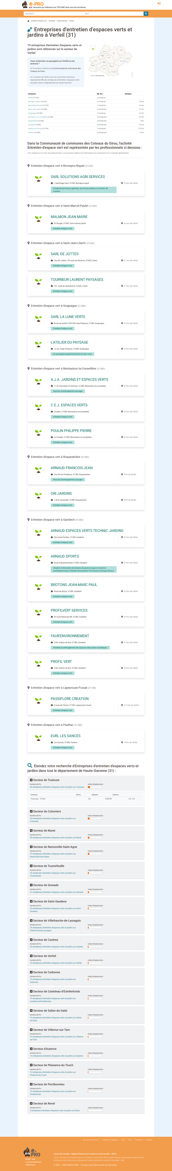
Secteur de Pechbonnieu (47, 1084)
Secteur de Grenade (44, 885)
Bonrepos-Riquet (34, 102)
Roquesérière (33, 121)
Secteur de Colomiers (45, 811)
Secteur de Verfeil (43, 956)
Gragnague (32, 113)
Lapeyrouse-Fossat (35, 129)
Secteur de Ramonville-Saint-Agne (53, 847)
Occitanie (52, 21)
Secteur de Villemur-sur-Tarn (50, 1029)
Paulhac (31, 132)
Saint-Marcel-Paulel (35, 105)
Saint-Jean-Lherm (34, 109)
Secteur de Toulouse (44, 780)
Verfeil (30, 98)
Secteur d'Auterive (43, 1049)
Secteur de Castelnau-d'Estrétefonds (55, 991)
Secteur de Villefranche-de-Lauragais (55, 920)
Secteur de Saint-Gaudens (48, 901)
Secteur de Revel (42, 1103)
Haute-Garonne (62, 21)
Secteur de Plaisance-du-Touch (51, 1065)
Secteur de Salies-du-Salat (48, 1010)
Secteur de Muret (42, 830)
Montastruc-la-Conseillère (37, 117)
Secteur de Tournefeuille (47, 866)
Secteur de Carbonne (45, 972)
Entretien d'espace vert (39, 21)
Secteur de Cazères (44, 939)
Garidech (31, 125)
